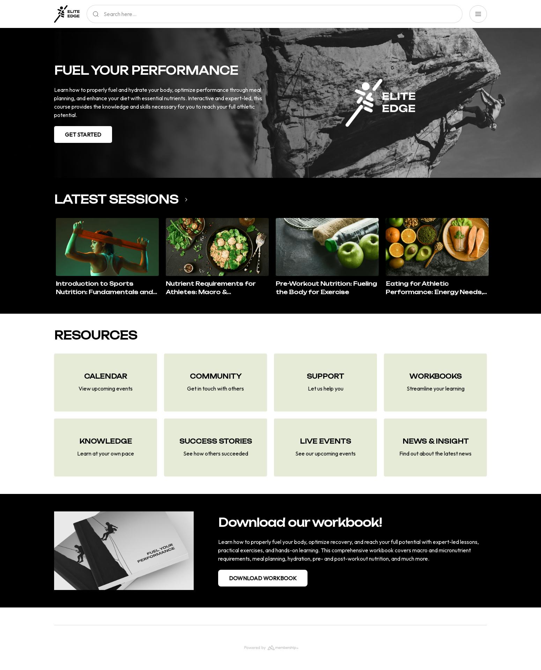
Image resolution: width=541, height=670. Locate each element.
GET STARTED (83, 134)
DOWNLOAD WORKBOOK (263, 578)
